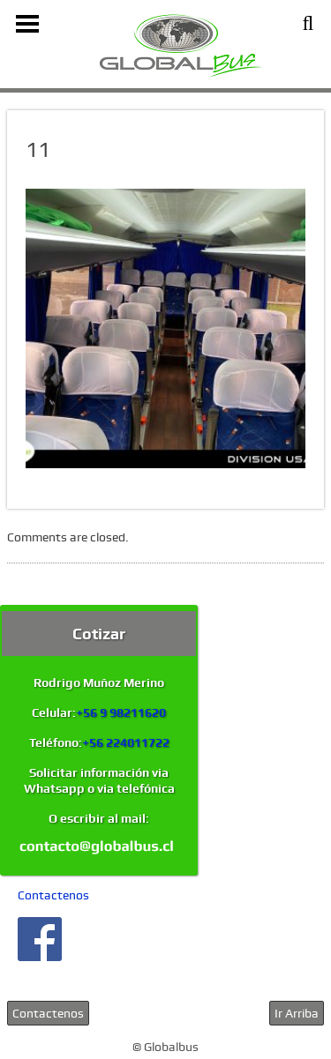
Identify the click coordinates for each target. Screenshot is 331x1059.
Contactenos (53, 895)
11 (38, 150)
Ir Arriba (297, 1013)
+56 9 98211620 (121, 712)
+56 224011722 (125, 742)
